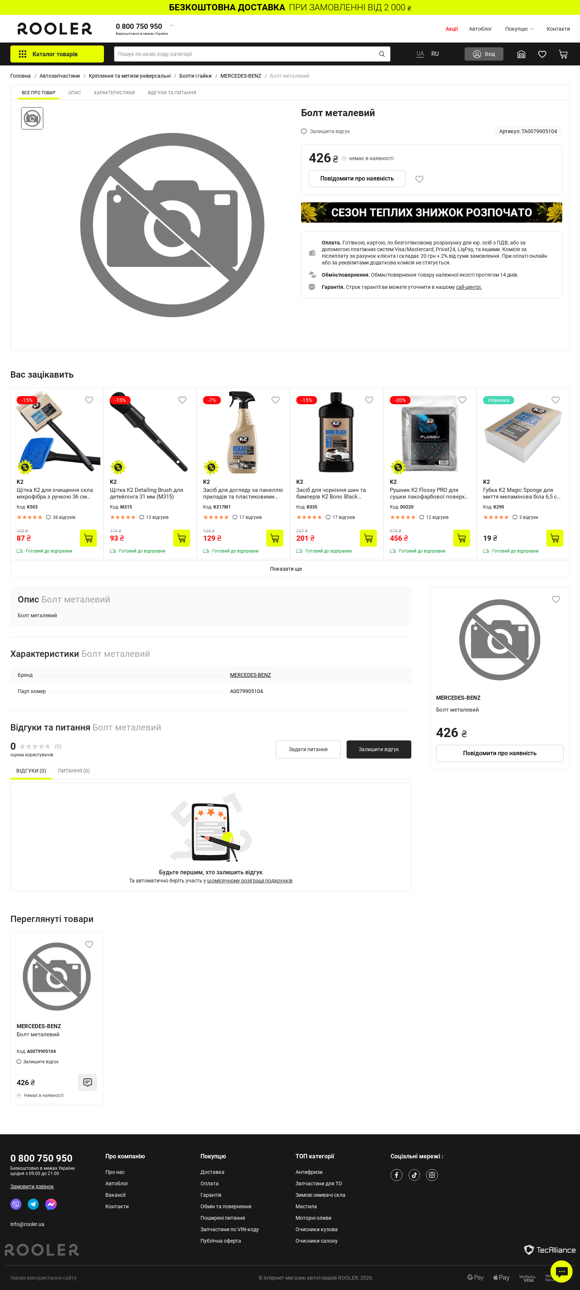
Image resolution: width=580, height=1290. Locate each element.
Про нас (115, 1172)
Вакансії (115, 1195)
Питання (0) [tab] (74, 771)
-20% (400, 400)
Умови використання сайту (43, 1278)
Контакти (558, 29)
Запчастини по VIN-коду (229, 1229)
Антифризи (309, 1172)
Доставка (212, 1172)
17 (250, 517)
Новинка (498, 400)
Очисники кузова (317, 1229)
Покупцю (519, 29)
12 (437, 517)
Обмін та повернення (226, 1206)
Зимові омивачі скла (320, 1195)
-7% (212, 400)
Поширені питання (222, 1218)
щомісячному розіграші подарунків (250, 881)
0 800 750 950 (41, 1158)
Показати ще (286, 569)
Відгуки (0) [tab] (31, 771)
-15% (27, 400)
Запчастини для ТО (319, 1183)
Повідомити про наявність (357, 178)
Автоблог (480, 29)
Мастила (306, 1206)
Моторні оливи (313, 1218)
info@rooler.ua (27, 1224)
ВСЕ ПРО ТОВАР (38, 92)
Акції (452, 29)
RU (435, 53)
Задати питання (308, 749)
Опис (74, 92)
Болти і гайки (195, 76)
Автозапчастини (60, 76)
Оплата (209, 1183)
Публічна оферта (220, 1241)
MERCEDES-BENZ (240, 76)
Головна (20, 76)
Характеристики (114, 92)
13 (157, 517)
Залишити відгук (379, 749)
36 (64, 517)
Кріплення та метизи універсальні (130, 76)
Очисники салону (317, 1241)
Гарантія (211, 1195)
